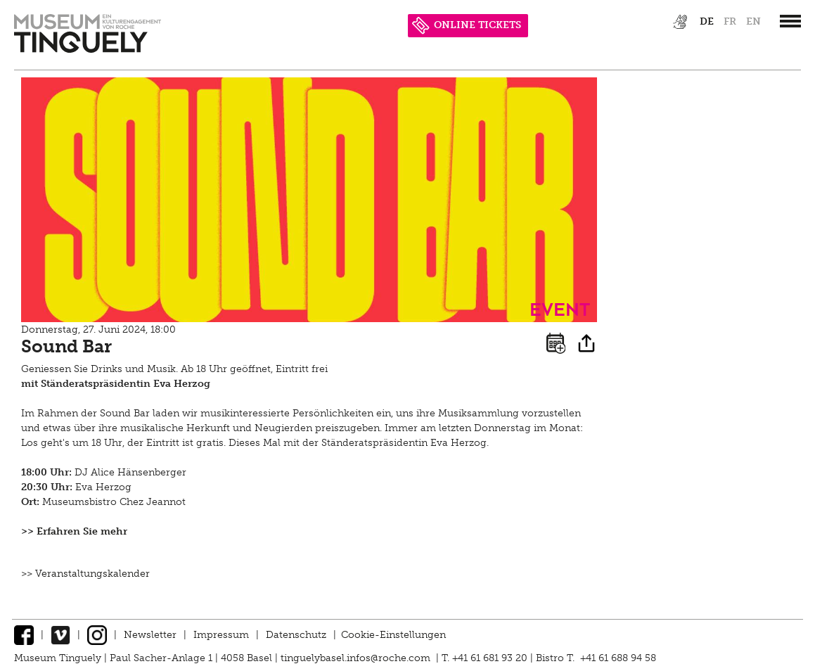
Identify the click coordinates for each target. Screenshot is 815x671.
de (707, 21)
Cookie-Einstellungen (393, 635)
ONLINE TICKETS (466, 25)
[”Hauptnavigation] (790, 21)
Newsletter (150, 635)
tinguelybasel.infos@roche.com (357, 658)
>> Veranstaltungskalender (85, 574)
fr (730, 21)
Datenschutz (296, 635)
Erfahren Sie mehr (82, 531)
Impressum (221, 635)
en (753, 21)
